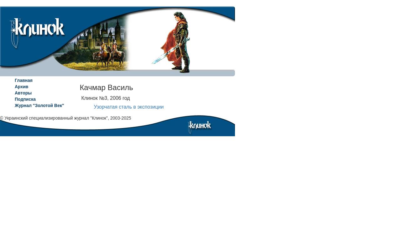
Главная (24, 80)
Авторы (23, 92)
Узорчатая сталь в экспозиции (129, 107)
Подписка (25, 99)
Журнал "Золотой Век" (39, 105)
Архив (21, 86)
